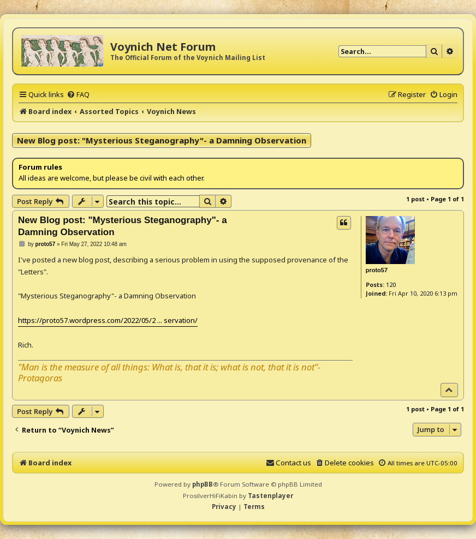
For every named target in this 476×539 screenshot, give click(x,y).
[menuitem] (78, 94)
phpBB (202, 484)
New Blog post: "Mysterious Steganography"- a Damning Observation (161, 140)
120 (391, 284)
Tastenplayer (270, 496)
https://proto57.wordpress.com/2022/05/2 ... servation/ (108, 320)
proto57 (377, 270)
